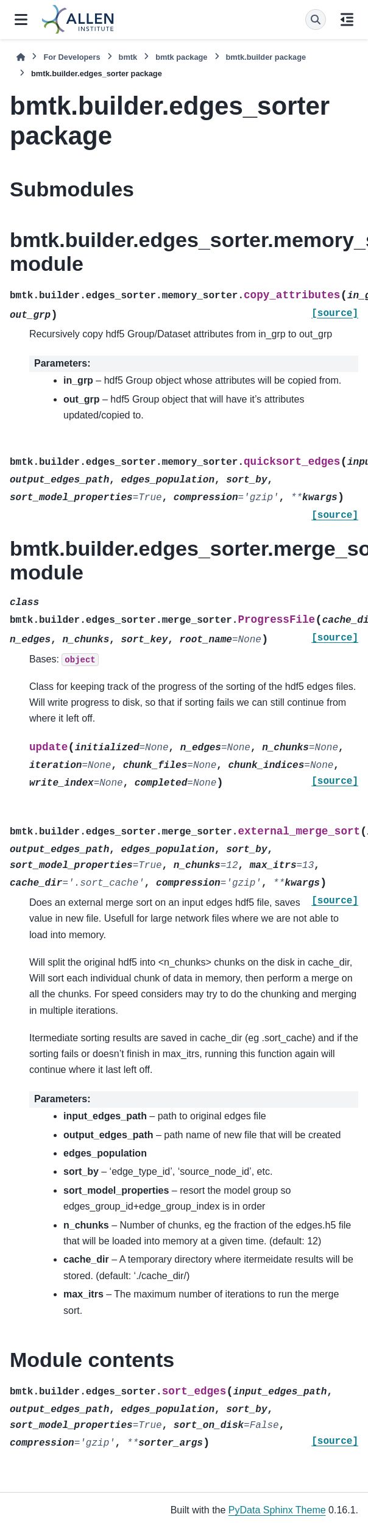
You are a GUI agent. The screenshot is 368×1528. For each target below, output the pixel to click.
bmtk (128, 57)
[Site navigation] (21, 19)
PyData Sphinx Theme (277, 1510)
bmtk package (181, 57)
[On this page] (347, 19)
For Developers (71, 57)
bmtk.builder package (266, 57)
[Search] (315, 19)
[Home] (20, 57)
